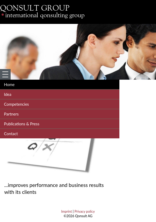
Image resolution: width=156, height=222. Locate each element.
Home (9, 84)
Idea (7, 94)
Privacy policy (85, 211)
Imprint (66, 211)
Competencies (16, 104)
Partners (11, 114)
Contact (11, 133)
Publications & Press (21, 123)
